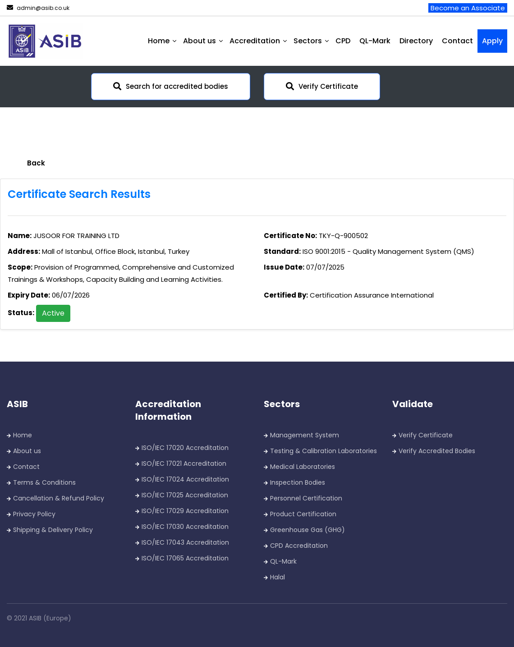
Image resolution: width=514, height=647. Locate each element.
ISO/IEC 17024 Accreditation (185, 479)
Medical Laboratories (302, 466)
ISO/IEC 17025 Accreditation (185, 495)
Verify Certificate (322, 86)
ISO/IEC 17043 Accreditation (185, 542)
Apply (492, 41)
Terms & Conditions (44, 482)
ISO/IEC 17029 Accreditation (185, 510)
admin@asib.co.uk (38, 8)
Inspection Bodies (297, 482)
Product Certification (303, 514)
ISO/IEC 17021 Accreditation (184, 463)
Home (22, 435)
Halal (277, 577)
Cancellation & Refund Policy (58, 498)
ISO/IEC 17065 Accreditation (185, 558)
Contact (457, 41)
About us (27, 450)
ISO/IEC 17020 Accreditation (185, 447)
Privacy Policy (34, 514)
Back (36, 163)
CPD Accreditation (299, 545)
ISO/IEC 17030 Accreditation (185, 526)
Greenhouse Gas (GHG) (307, 529)
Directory (416, 41)
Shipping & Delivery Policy (53, 529)
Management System (304, 435)
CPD (342, 41)
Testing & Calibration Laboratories (323, 450)
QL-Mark (374, 41)
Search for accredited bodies (170, 86)
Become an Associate (468, 8)
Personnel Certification (306, 498)
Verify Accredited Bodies (437, 450)
